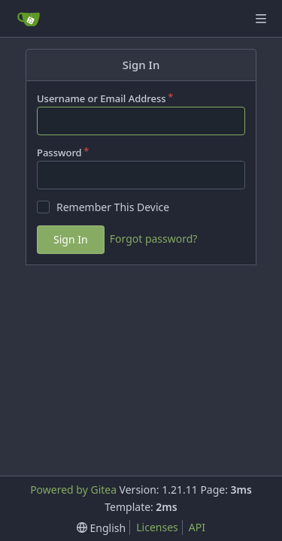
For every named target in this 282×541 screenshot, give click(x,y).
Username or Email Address (101, 98)
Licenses (157, 527)
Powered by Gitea (73, 489)
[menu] (101, 528)
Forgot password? (154, 238)
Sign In (70, 239)
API (197, 527)
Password (59, 152)
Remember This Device (112, 207)
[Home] (29, 18)
